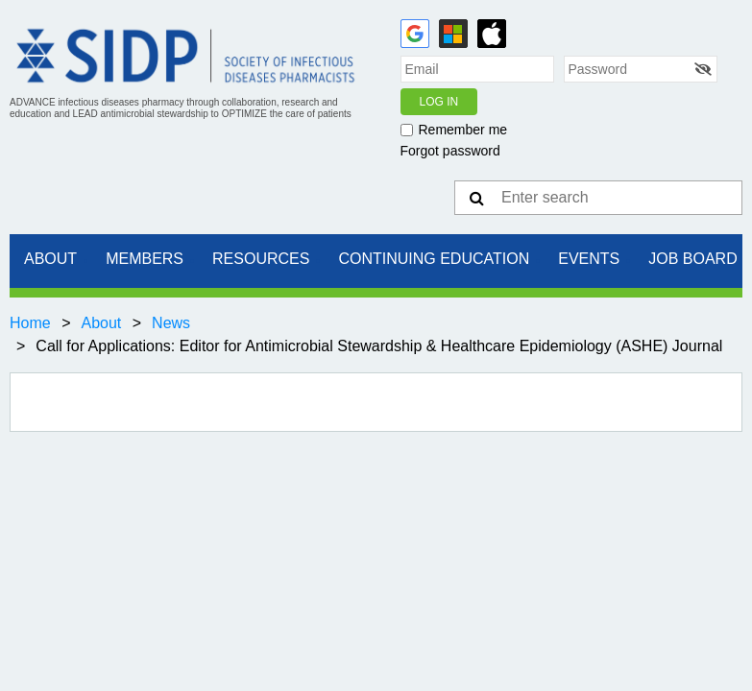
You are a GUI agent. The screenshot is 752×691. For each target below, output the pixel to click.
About (101, 323)
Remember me (463, 129)
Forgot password (450, 150)
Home (30, 323)
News (171, 323)
